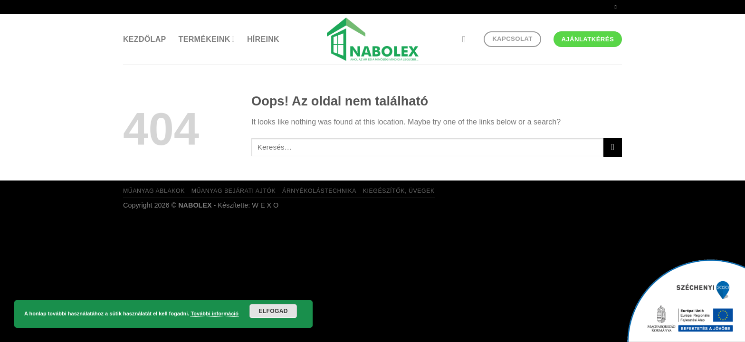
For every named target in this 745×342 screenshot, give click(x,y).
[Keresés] (466, 39)
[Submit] (612, 147)
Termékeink (207, 39)
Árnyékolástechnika (319, 191)
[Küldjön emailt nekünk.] (617, 7)
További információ (215, 313)
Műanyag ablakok (154, 191)
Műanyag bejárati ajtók (233, 191)
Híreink (263, 39)
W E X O (265, 205)
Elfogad (273, 311)
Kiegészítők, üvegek (399, 191)
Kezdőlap (144, 39)
